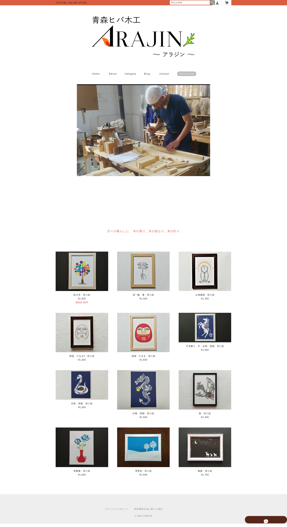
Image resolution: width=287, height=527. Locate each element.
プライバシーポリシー (117, 512)
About (113, 77)
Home (96, 77)
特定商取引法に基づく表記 (148, 512)
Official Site (186, 77)
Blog (147, 77)
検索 (212, 2)
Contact (164, 77)
